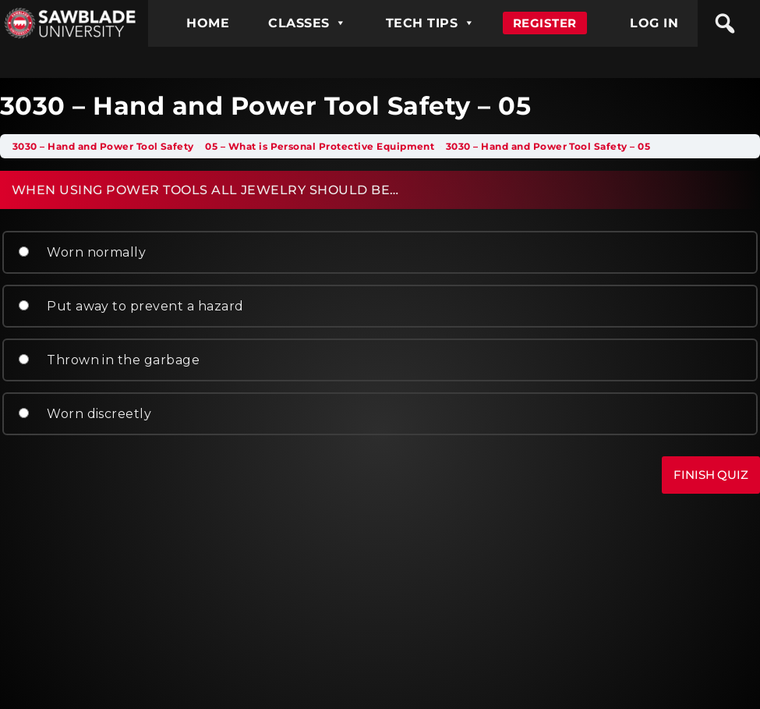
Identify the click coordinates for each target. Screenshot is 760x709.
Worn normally (81, 252)
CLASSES (307, 23)
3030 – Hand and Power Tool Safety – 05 (548, 146)
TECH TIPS (430, 23)
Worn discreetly (83, 413)
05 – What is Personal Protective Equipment (319, 146)
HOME (207, 23)
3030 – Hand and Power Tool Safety (103, 146)
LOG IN (654, 23)
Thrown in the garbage (108, 360)
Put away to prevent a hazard (130, 306)
